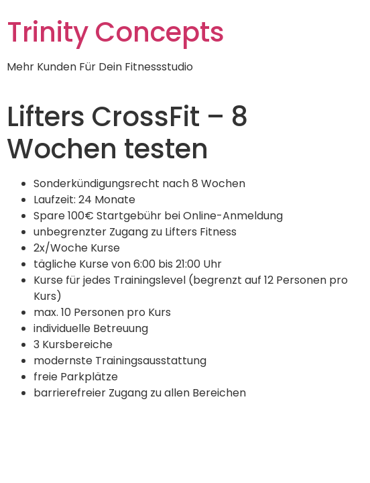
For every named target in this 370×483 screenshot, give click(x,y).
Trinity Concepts (116, 32)
